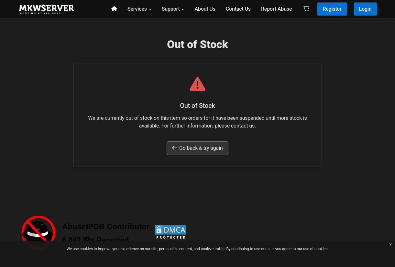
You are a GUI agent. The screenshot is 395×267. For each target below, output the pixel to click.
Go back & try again (197, 148)
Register (332, 9)
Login (365, 9)
